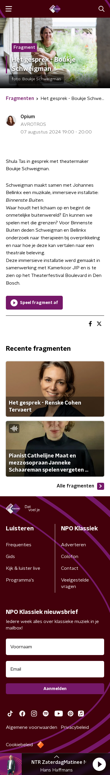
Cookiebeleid (19, 744)
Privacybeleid (75, 727)
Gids (10, 556)
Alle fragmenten (80, 486)
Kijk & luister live (23, 568)
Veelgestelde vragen (75, 583)
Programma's (20, 580)
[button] (99, 764)
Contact (69, 568)
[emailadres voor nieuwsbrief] (55, 669)
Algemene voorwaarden (31, 727)
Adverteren (73, 544)
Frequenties (18, 544)
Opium (28, 116)
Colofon (69, 556)
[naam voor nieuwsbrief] (55, 647)
